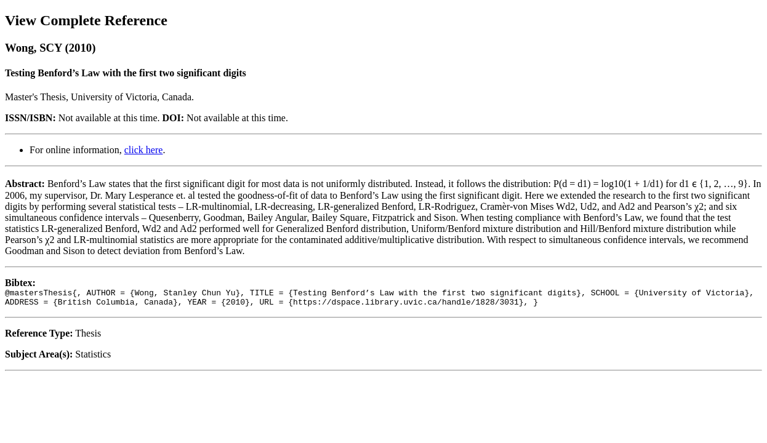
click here (143, 150)
